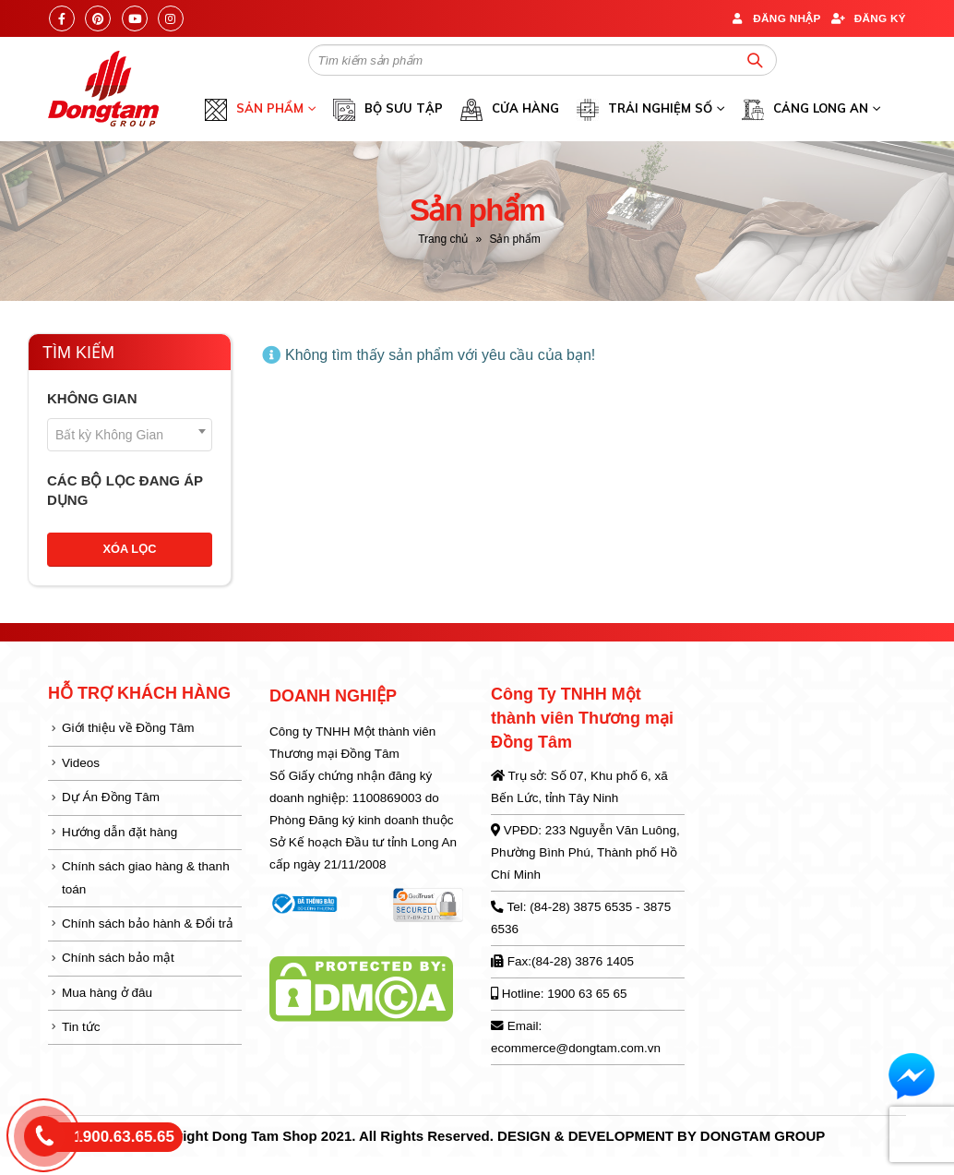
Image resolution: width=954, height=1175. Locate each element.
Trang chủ (443, 239)
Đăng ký (868, 18)
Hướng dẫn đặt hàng (119, 832)
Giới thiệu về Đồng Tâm (128, 728)
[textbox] (129, 434)
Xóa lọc (130, 549)
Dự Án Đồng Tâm (111, 797)
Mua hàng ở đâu (107, 993)
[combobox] (129, 434)
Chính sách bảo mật (118, 958)
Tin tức (81, 1027)
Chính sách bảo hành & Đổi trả (147, 923)
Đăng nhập (774, 18)
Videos (81, 763)
